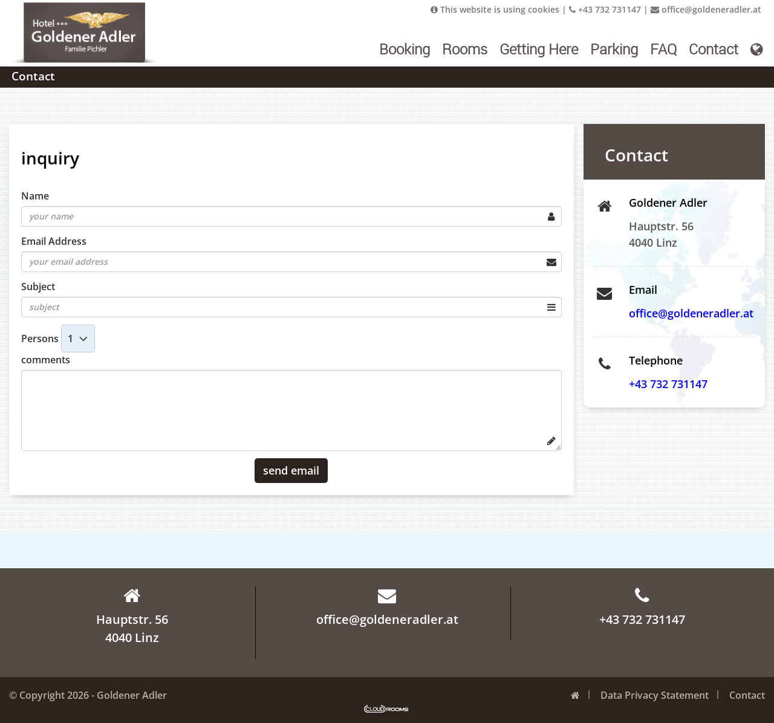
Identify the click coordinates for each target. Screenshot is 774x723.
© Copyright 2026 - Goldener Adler (88, 695)
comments (45, 359)
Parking (614, 49)
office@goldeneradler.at (706, 9)
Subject (38, 286)
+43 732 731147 (605, 9)
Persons (40, 338)
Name (35, 196)
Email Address (53, 241)
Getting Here (538, 49)
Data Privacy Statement (654, 695)
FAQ (663, 49)
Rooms (464, 49)
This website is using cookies (495, 9)
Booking (404, 49)
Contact (713, 49)
